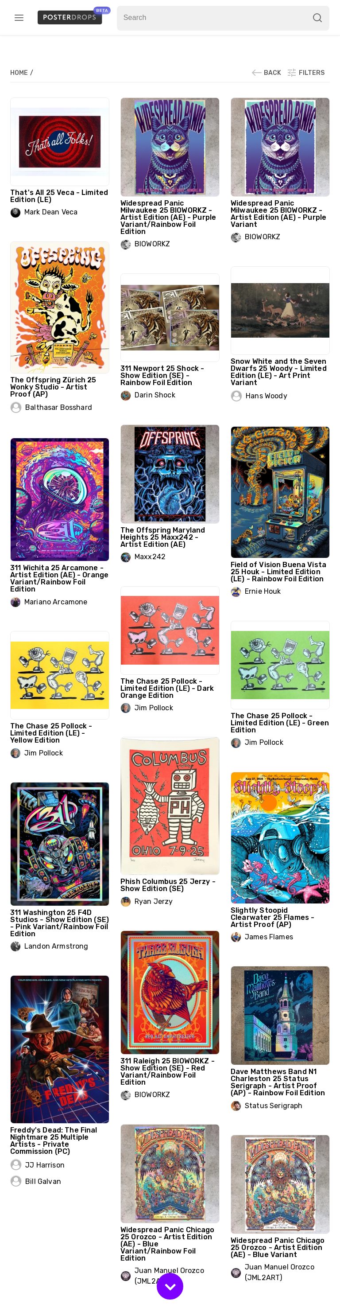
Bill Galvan (43, 1181)
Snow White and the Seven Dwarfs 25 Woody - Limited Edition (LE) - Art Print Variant (279, 372)
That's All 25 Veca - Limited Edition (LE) (59, 196)
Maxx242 (150, 557)
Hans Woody (266, 396)
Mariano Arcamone (55, 602)
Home (19, 73)
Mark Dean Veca (50, 212)
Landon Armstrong (56, 946)
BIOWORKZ (152, 244)
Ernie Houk (263, 591)
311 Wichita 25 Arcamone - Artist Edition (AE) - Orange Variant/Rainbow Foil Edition (59, 578)
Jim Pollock (154, 708)
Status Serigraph (273, 1106)
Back (266, 72)
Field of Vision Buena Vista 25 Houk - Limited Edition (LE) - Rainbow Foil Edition (278, 572)
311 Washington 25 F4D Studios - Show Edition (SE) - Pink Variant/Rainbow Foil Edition (59, 923)
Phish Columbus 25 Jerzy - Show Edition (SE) (168, 885)
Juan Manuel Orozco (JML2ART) (279, 1272)
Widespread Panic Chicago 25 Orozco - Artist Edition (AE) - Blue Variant (278, 1247)
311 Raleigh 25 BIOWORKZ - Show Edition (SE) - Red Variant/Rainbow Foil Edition (167, 1071)
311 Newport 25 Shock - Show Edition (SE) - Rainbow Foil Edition (162, 375)
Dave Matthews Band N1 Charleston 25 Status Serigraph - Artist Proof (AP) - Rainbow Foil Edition (278, 1082)
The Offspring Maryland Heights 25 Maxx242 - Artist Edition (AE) (162, 537)
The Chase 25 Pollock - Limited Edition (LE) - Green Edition (280, 723)
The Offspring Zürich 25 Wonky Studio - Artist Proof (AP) (53, 387)
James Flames (269, 937)
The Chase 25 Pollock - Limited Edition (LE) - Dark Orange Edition (167, 688)
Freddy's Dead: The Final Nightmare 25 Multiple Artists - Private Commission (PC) (53, 1141)
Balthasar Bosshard (58, 407)
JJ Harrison (45, 1165)
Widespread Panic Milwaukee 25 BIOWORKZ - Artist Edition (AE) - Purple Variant (278, 214)
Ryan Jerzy (154, 901)
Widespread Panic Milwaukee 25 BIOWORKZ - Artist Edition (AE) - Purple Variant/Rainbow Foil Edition (168, 217)
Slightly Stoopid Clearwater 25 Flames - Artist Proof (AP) (272, 917)
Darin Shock (155, 395)
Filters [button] (305, 72)
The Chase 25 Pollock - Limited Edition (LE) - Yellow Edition (51, 733)
